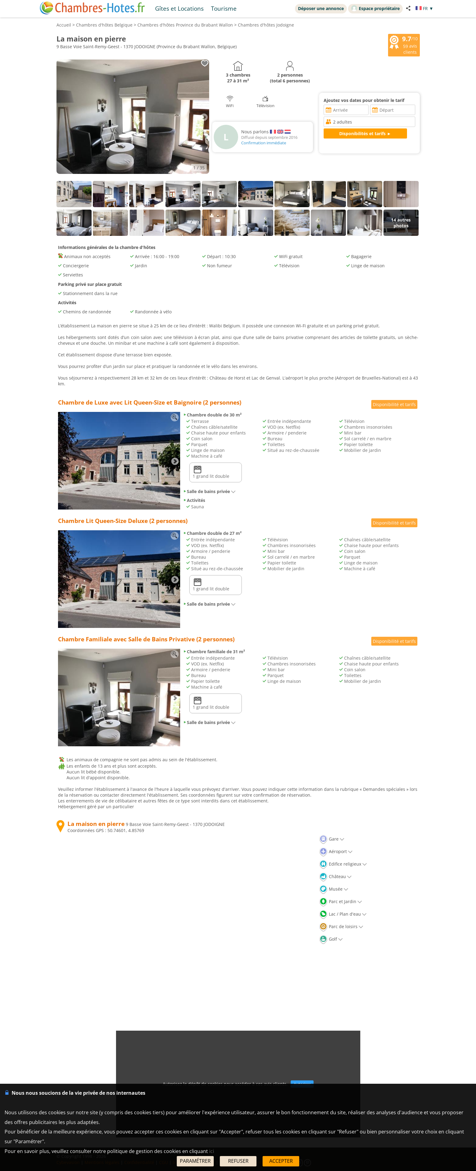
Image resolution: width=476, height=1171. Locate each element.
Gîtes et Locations (179, 8)
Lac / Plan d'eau (343, 914)
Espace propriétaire (375, 8)
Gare (331, 839)
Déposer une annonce (321, 8)
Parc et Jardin (340, 901)
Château (335, 876)
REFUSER (238, 1161)
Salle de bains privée (209, 491)
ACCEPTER (281, 1161)
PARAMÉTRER (195, 1161)
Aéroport (336, 851)
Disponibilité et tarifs (394, 404)
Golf (331, 939)
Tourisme (224, 8)
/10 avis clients (404, 44)
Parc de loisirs (341, 926)
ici (211, 1151)
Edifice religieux (343, 864)
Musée (333, 889)
